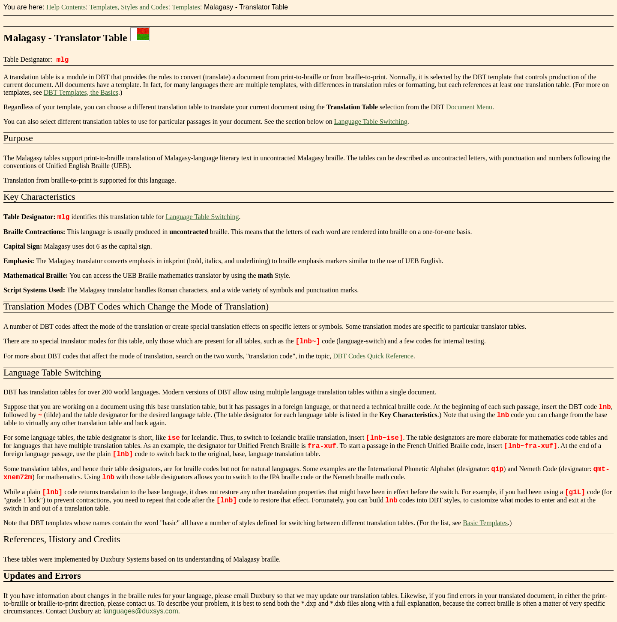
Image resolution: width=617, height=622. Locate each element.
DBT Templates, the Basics (81, 92)
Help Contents (66, 7)
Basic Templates (485, 522)
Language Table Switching (370, 121)
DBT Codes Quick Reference (373, 356)
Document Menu (469, 107)
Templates (186, 7)
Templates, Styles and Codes (129, 7)
